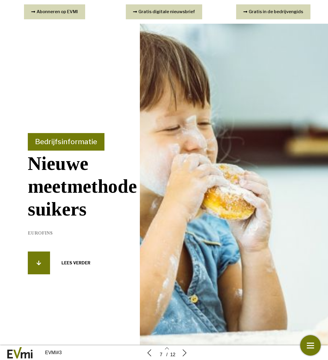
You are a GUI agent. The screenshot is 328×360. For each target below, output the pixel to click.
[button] (39, 266)
